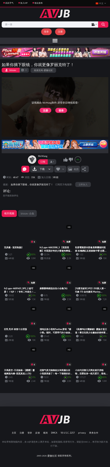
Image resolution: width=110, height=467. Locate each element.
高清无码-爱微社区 (43, 70)
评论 (6, 191)
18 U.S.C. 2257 (68, 432)
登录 (46, 31)
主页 (14, 432)
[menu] (55, 41)
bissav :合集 (27, 213)
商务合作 (93, 432)
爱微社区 (52, 455)
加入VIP (24, 3)
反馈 (37, 432)
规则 (45, 432)
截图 (76, 169)
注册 (60, 31)
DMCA (54, 432)
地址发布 (38, 3)
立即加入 (83, 184)
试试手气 (9, 3)
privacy (82, 432)
